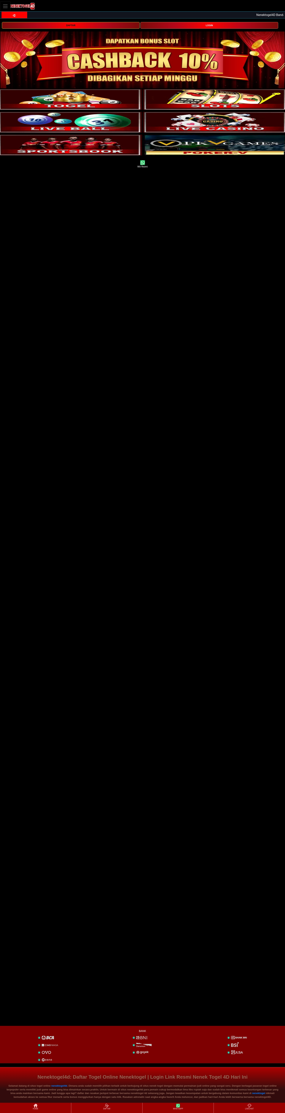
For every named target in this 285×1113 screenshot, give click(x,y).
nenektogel (258, 1093)
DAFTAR (70, 25)
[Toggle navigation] (5, 6)
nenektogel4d (59, 1085)
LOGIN (209, 25)
